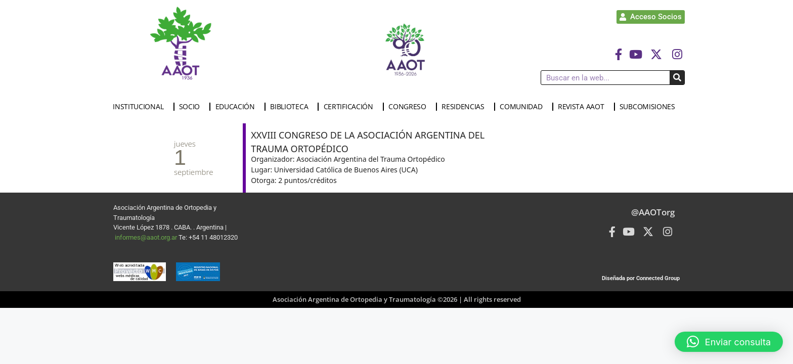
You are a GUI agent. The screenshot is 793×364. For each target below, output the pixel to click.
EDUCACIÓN (237, 107)
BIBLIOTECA (291, 107)
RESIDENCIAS (466, 107)
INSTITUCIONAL (140, 107)
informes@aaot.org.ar (147, 237)
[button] (729, 342)
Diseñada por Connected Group (641, 278)
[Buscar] (677, 77)
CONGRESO (409, 107)
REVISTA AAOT (583, 107)
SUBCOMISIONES (650, 107)
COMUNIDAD (523, 107)
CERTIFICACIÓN (351, 107)
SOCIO (192, 107)
